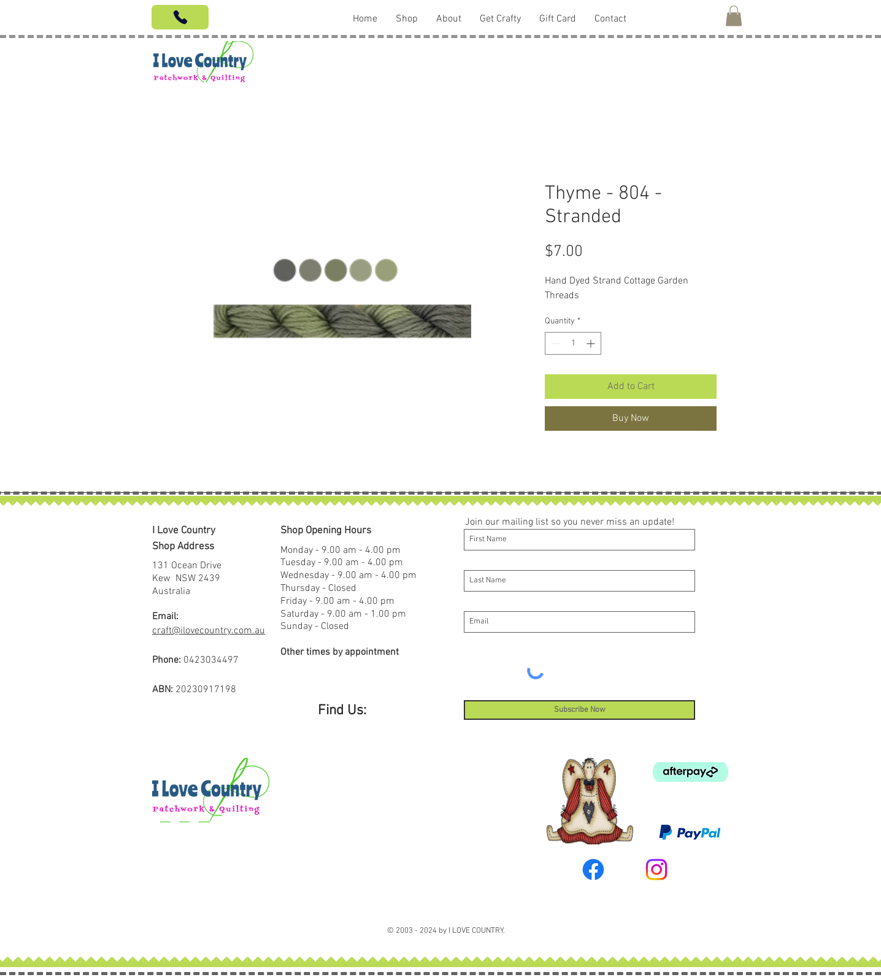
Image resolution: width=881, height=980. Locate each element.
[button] (733, 16)
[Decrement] (554, 343)
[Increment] (591, 343)
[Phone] (180, 17)
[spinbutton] (573, 343)
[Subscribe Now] (579, 710)
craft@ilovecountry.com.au (208, 631)
